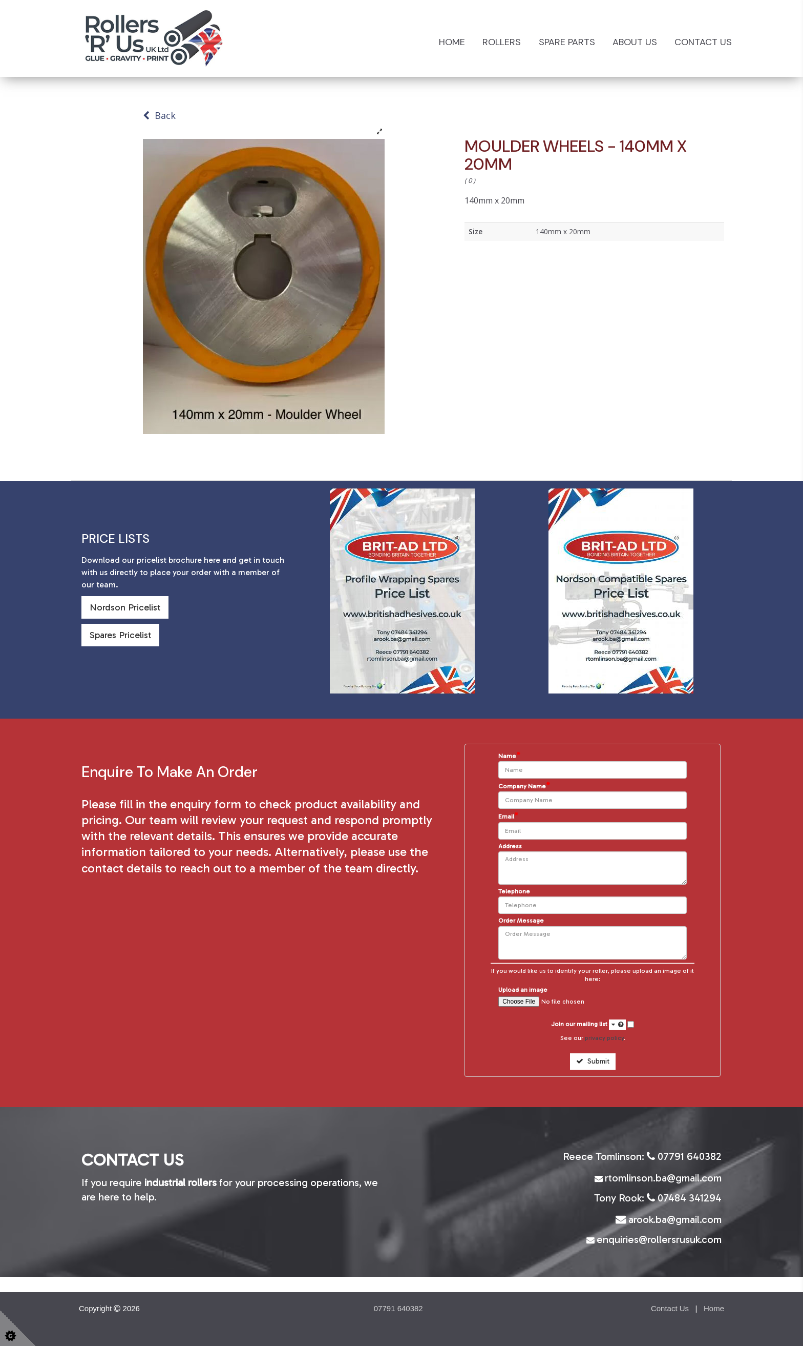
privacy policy (604, 1038)
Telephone (514, 891)
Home (452, 42)
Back (159, 115)
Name (509, 756)
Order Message (521, 920)
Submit (592, 1061)
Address (510, 846)
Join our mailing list (588, 1024)
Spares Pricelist (120, 635)
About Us (634, 42)
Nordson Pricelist (125, 607)
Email (508, 816)
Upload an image (522, 990)
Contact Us (703, 42)
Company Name (524, 786)
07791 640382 (398, 1308)
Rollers (501, 42)
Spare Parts (567, 42)
